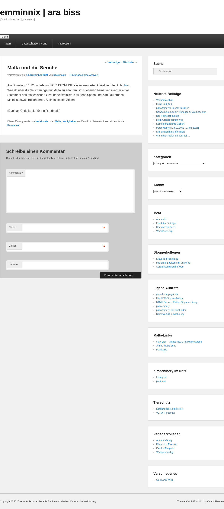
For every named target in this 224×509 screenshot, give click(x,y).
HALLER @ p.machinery (169, 298)
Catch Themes (215, 501)
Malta (58, 121)
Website (13, 264)
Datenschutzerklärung (34, 43)
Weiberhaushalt (164, 100)
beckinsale (59, 75)
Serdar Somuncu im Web (170, 266)
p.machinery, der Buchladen (171, 310)
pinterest (161, 381)
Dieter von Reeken (166, 444)
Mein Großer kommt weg (169, 119)
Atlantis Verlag (164, 440)
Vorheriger (112, 62)
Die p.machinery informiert (170, 131)
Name (12, 227)
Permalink (13, 125)
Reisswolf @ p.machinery (170, 314)
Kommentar (16, 172)
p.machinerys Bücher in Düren (172, 108)
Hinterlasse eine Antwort (84, 75)
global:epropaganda (167, 294)
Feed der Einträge (166, 223)
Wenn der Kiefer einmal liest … (173, 135)
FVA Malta (161, 349)
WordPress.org (164, 231)
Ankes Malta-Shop (166, 345)
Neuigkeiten (69, 121)
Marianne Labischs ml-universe (173, 262)
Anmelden (161, 219)
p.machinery (163, 306)
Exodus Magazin (165, 448)
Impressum (64, 43)
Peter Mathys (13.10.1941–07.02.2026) (177, 127)
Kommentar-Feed (165, 227)
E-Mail (12, 245)
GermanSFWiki (164, 479)
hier (126, 85)
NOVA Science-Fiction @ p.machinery (176, 302)
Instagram (161, 377)
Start (8, 43)
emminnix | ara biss (40, 12)
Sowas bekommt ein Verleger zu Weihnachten (181, 111)
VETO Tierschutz (165, 412)
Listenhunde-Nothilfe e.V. (170, 408)
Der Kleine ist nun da (167, 115)
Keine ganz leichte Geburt (170, 123)
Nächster (130, 62)
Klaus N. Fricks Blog (167, 258)
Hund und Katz (164, 104)
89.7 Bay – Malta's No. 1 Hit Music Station (179, 341)
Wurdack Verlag (165, 452)
